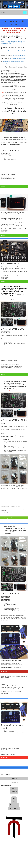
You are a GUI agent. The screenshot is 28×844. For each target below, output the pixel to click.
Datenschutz (14, 805)
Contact (14, 788)
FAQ (14, 798)
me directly (10, 225)
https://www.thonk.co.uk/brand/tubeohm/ (13, 51)
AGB (14, 801)
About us (14, 791)
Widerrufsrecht (14, 808)
